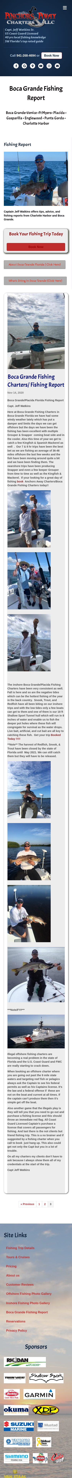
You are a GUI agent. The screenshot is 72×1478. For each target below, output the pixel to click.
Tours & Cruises (18, 1209)
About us (12, 1227)
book (20, 433)
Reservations (16, 1273)
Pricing (11, 1218)
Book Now (51, 7)
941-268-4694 (26, 7)
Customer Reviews (20, 1236)
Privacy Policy (16, 1282)
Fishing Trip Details (20, 1200)
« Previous (27, 1156)
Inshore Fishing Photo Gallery (28, 1255)
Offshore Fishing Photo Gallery (28, 1245)
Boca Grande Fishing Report (27, 1264)
